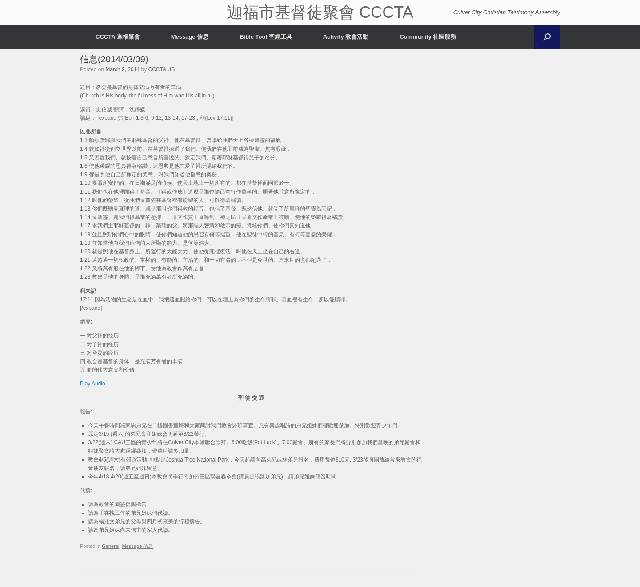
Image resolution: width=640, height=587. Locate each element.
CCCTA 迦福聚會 (118, 36)
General (110, 546)
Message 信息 (190, 36)
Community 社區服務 (428, 36)
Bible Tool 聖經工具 (266, 36)
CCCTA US (161, 69)
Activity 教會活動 (346, 36)
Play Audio (92, 384)
